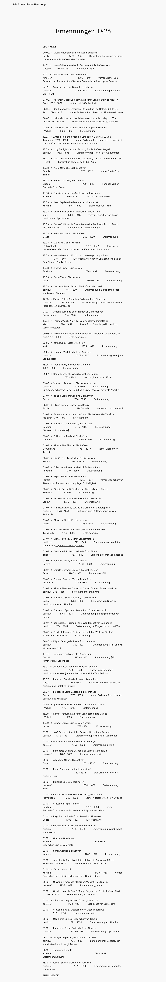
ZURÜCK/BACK (51, 975)
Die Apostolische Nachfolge (29, 4)
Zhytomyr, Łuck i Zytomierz (70, 545)
